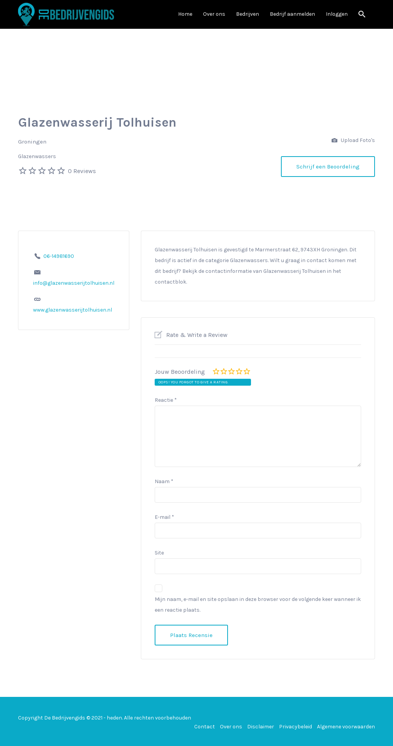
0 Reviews (82, 171)
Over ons (214, 14)
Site (159, 553)
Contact (204, 726)
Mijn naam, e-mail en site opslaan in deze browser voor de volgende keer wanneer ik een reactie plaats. (258, 604)
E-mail (164, 517)
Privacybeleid (295, 726)
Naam (164, 481)
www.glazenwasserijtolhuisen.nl (72, 310)
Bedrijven (247, 14)
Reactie (166, 400)
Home (185, 14)
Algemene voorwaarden (346, 726)
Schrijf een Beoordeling (328, 166)
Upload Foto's (353, 140)
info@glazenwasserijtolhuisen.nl (73, 283)
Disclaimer (260, 726)
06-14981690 (58, 256)
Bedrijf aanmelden (292, 14)
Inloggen (337, 14)
